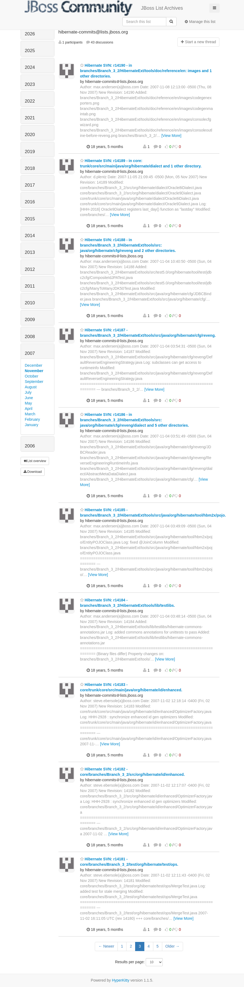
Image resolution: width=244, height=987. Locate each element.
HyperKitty (120, 980)
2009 (30, 319)
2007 (30, 353)
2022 (30, 101)
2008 (30, 336)
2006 (30, 446)
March (30, 414)
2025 (30, 50)
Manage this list (200, 21)
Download (33, 472)
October (31, 376)
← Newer (106, 946)
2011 (30, 286)
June (29, 398)
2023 (30, 84)
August (31, 387)
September (34, 381)
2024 (30, 67)
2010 (30, 302)
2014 (30, 235)
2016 (30, 201)
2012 (30, 269)
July (28, 392)
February (32, 419)
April (28, 408)
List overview (35, 461)
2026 (30, 33)
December (34, 365)
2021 (30, 117)
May (28, 403)
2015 (30, 218)
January (31, 425)
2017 (30, 185)
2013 (30, 252)
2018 (30, 168)
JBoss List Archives (104, 8)
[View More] (171, 135)
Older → (172, 946)
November (34, 371)
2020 (30, 134)
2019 (30, 151)
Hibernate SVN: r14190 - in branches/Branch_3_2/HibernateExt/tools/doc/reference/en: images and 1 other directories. (146, 70)
